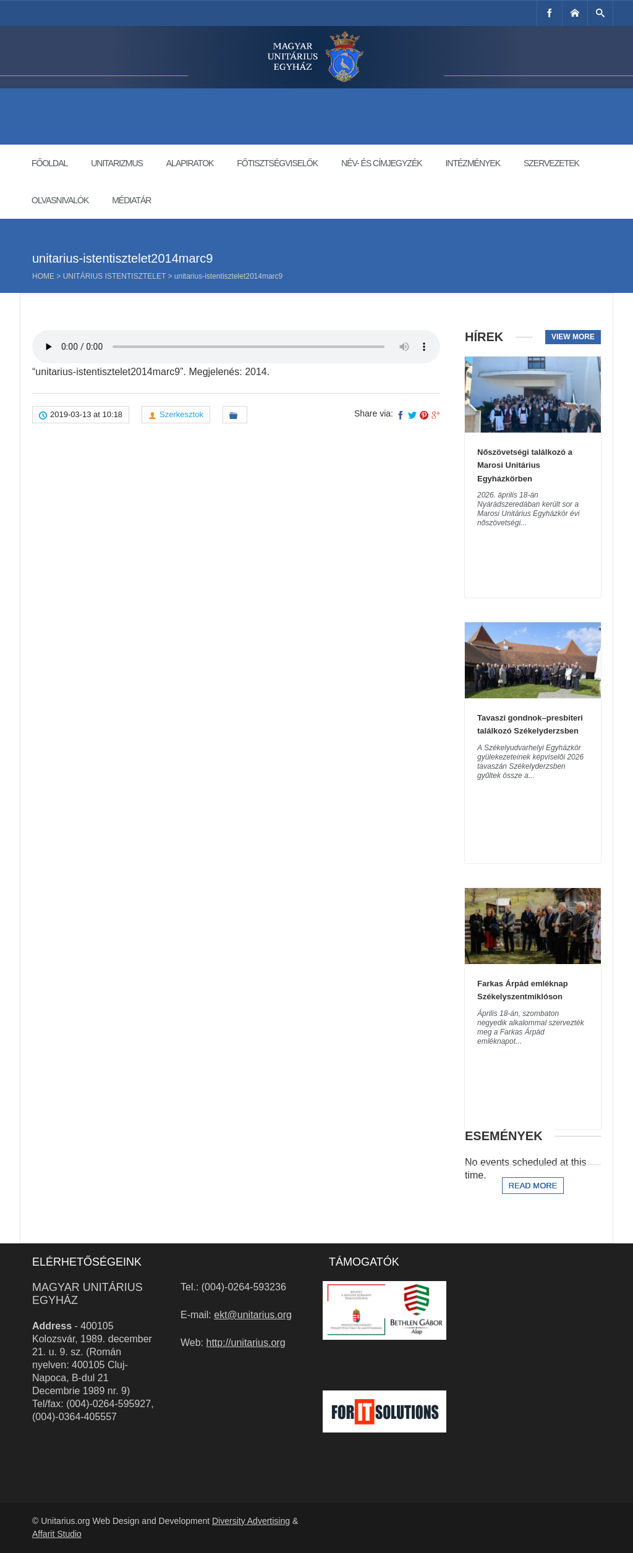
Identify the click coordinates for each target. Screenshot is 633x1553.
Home (43, 276)
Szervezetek (551, 163)
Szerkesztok (181, 414)
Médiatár (131, 200)
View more (573, 336)
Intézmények (472, 163)
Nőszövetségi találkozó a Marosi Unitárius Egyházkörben (524, 465)
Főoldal (49, 163)
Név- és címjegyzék (381, 163)
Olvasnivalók (60, 200)
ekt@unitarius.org (253, 1315)
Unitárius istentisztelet (114, 276)
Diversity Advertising (251, 1521)
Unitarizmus (117, 163)
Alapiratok (190, 163)
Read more (533, 1185)
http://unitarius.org (246, 1342)
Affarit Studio (57, 1534)
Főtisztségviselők (277, 163)
